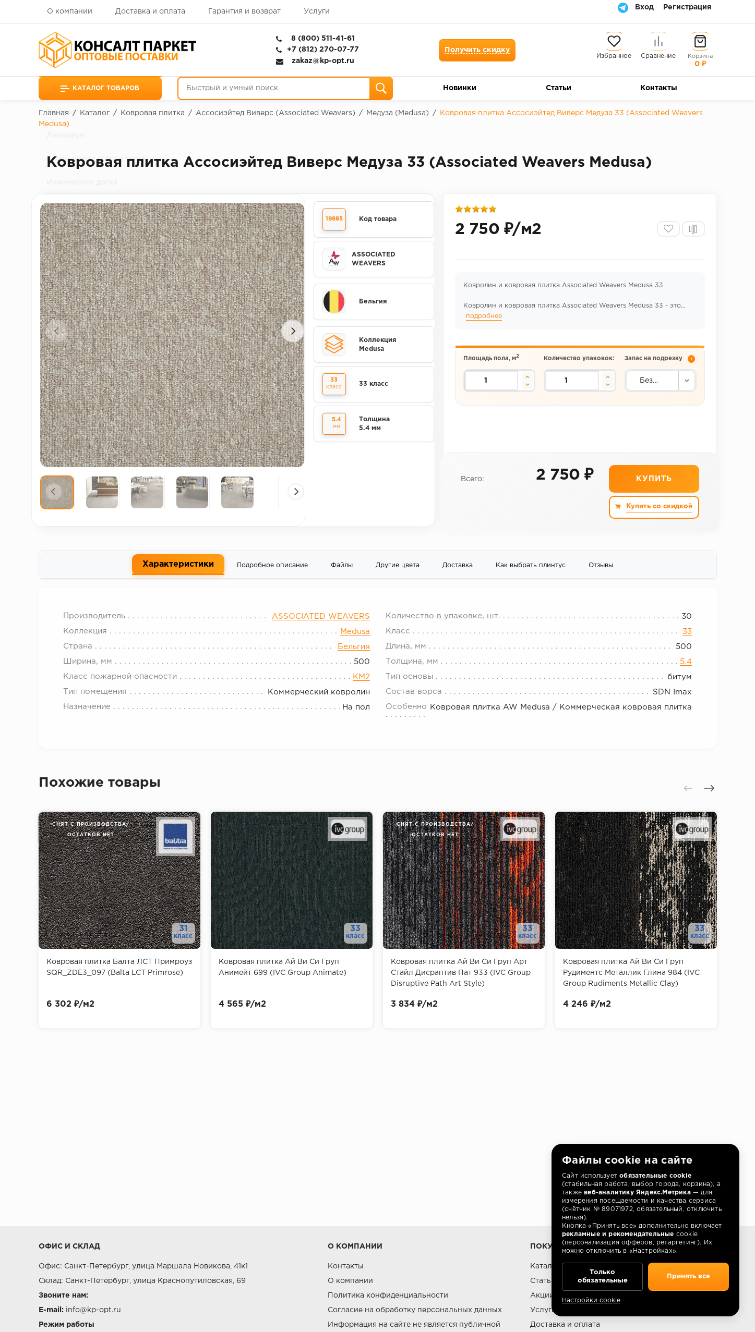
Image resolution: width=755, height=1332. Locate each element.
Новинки (459, 88)
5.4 (682, 667)
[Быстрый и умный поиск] (285, 88)
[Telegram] (623, 7)
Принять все (688, 1275)
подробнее (484, 318)
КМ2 (361, 682)
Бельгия (354, 652)
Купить (653, 481)
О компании (69, 11)
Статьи (558, 88)
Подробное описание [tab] (272, 567)
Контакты (658, 88)
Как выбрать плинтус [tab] (531, 567)
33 (683, 636)
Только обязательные (602, 1274)
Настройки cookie (591, 1300)
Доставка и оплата (150, 11)
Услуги (317, 11)
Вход (644, 7)
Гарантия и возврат (244, 11)
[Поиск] (381, 88)
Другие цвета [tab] (398, 567)
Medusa (355, 636)
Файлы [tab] (342, 567)
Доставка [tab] (457, 567)
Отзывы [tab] (601, 567)
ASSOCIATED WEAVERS (321, 621)
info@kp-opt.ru (93, 1310)
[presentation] (56, 331)
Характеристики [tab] (178, 567)
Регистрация (687, 7)
